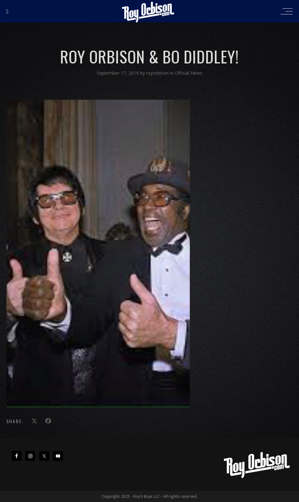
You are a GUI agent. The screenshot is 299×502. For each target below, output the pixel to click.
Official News (188, 73)
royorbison (158, 73)
